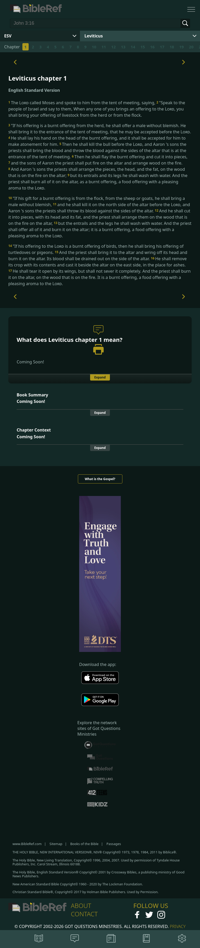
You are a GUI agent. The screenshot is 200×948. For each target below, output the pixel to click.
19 (181, 46)
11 (104, 46)
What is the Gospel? (100, 479)
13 (123, 46)
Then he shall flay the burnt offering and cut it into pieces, (130, 157)
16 (152, 46)
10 (94, 46)
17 (162, 46)
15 (142, 46)
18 (172, 46)
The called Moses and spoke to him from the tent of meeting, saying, (82, 103)
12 (113, 46)
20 (191, 46)
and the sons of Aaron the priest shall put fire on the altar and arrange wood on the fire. (95, 163)
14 (133, 46)
